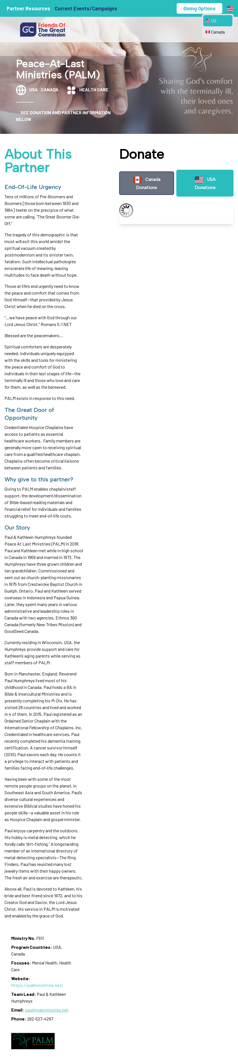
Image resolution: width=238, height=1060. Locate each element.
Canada (215, 31)
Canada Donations (146, 182)
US (210, 20)
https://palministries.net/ (37, 985)
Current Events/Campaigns (86, 8)
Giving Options (199, 8)
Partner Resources (28, 8)
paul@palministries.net (46, 1009)
